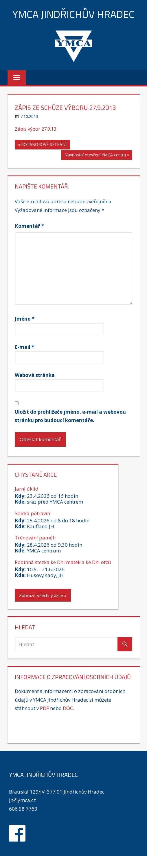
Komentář (29, 226)
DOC (68, 708)
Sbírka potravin (32, 513)
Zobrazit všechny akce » (43, 595)
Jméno (24, 318)
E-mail (24, 347)
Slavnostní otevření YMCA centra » (97, 155)
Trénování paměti (35, 537)
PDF (44, 708)
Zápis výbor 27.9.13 (35, 129)
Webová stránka (35, 375)
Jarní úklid (26, 488)
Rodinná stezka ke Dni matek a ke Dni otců (63, 562)
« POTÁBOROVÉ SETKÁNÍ (42, 144)
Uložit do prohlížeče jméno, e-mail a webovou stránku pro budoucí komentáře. (70, 416)
